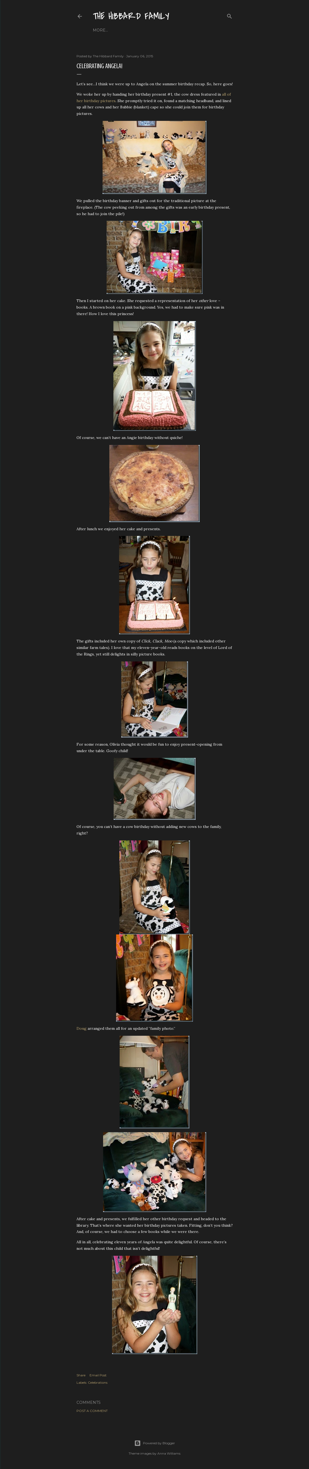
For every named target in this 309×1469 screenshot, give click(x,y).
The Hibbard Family (131, 16)
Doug (82, 1028)
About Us (119, 30)
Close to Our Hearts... (157, 30)
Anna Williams (168, 1453)
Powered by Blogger (154, 1443)
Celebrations (97, 1382)
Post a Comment (92, 1411)
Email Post (98, 1375)
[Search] (229, 15)
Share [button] (81, 1375)
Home (99, 30)
